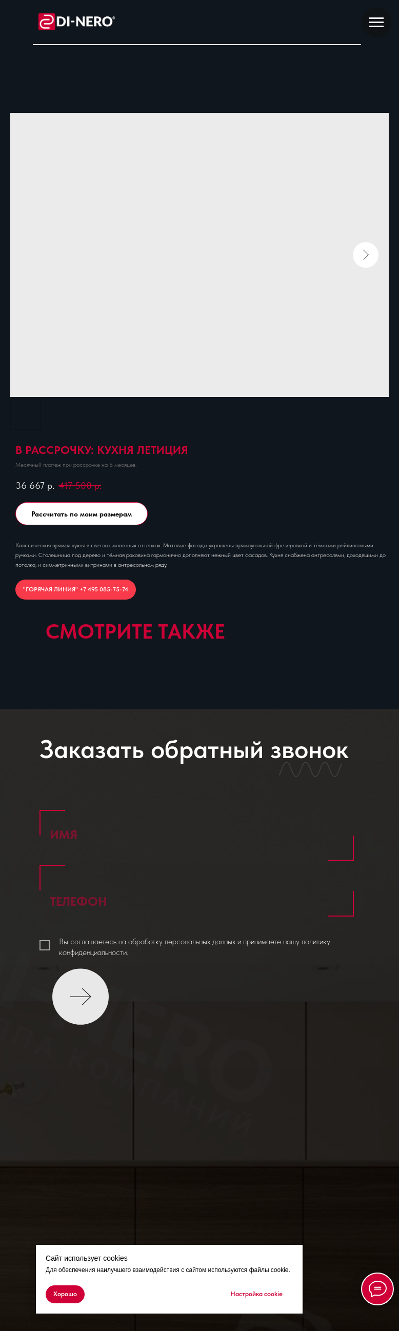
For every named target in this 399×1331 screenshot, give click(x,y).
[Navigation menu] (376, 22)
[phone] (196, 901)
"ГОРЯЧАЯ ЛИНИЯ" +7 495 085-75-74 (75, 589)
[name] (196, 835)
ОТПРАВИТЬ (80, 989)
